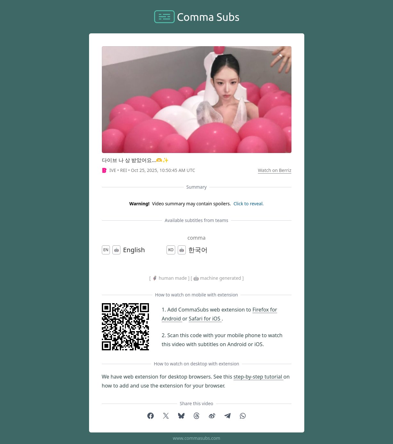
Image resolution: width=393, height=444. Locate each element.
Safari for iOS (205, 318)
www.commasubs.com (196, 438)
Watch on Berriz (274, 170)
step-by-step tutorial (258, 376)
